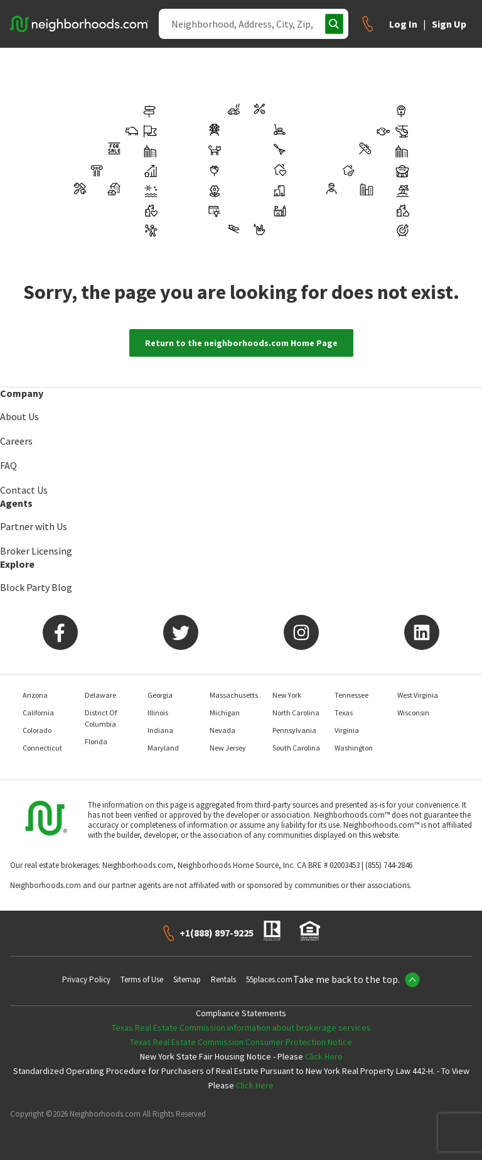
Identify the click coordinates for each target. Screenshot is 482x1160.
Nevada (222, 730)
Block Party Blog (36, 587)
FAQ (8, 465)
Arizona (35, 695)
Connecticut (42, 747)
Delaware (100, 695)
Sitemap (187, 979)
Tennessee (351, 695)
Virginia (347, 730)
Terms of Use (141, 979)
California (38, 712)
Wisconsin (413, 712)
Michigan (225, 712)
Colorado (37, 730)
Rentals (223, 979)
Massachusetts (234, 695)
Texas (344, 712)
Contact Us (24, 490)
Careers (16, 441)
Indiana (160, 730)
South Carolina (296, 747)
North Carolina (295, 712)
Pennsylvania (294, 730)
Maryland (163, 747)
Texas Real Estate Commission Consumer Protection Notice (241, 1042)
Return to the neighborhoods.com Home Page (241, 343)
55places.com (269, 979)
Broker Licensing (36, 551)
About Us (19, 416)
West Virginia (417, 695)
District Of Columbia (101, 718)
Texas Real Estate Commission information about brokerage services (241, 1027)
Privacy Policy (86, 979)
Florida (96, 741)
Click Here (324, 1056)
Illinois (157, 712)
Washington (354, 747)
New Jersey (228, 747)
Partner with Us (33, 526)
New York (286, 695)
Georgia (160, 695)
